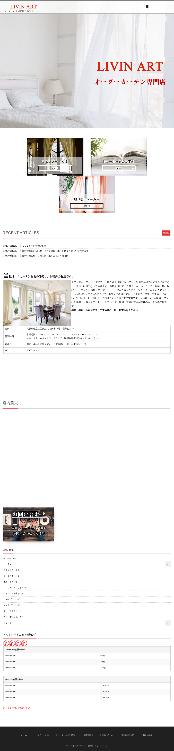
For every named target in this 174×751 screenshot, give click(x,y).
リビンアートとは (41, 735)
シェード (7, 623)
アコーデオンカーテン (13, 617)
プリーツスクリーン (12, 611)
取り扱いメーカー (107, 735)
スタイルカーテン (11, 570)
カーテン (7, 564)
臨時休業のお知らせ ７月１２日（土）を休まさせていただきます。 (56, 250)
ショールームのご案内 (65, 735)
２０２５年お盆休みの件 (34, 246)
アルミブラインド (11, 599)
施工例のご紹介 (128, 735)
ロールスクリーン (11, 576)
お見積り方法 (87, 735)
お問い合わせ (147, 735)
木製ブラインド (10, 582)
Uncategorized (9, 558)
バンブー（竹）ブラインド (15, 587)
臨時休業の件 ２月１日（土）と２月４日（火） (46, 255)
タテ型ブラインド (11, 605)
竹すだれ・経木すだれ (13, 593)
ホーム (24, 735)
